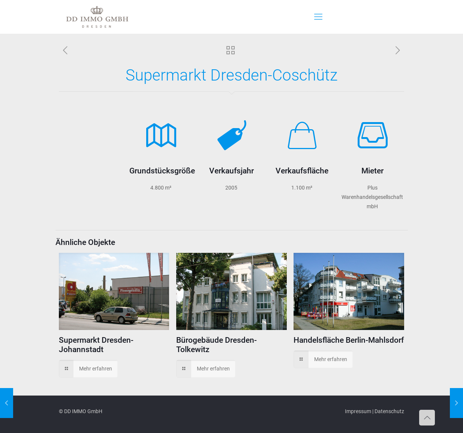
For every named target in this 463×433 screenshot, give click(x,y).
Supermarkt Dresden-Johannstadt (96, 345)
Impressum (358, 411)
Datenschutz (389, 411)
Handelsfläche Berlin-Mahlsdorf (349, 340)
